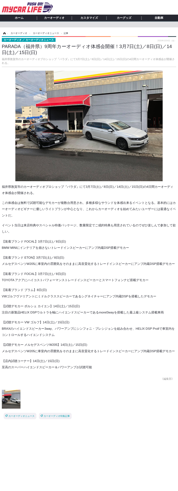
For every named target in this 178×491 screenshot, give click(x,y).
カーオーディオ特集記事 (57, 416)
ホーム (19, 17)
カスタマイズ (89, 17)
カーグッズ (124, 17)
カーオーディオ (54, 17)
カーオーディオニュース (21, 416)
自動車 (159, 17)
